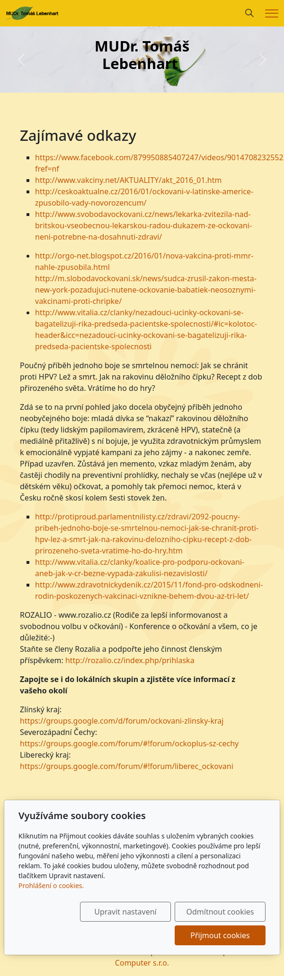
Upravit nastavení (125, 912)
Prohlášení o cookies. (51, 885)
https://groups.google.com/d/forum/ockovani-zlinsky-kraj (121, 721)
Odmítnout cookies (220, 912)
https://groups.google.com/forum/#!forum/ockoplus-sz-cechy (129, 743)
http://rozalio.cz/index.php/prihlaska (130, 660)
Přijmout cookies (219, 935)
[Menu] (271, 13)
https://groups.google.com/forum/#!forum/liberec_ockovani (126, 766)
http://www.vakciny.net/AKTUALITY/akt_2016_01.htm (128, 180)
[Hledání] (249, 13)
